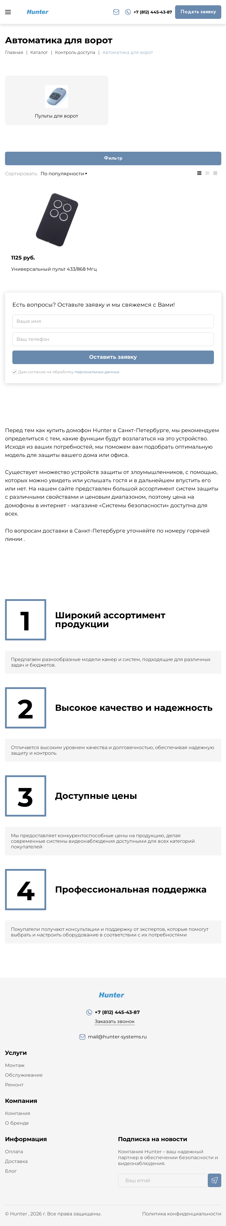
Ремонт (14, 1085)
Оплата (14, 1151)
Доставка (16, 1161)
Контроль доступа (75, 52)
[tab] (199, 173)
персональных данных (96, 371)
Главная (14, 52)
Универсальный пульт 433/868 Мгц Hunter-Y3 (54, 271)
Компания (17, 1113)
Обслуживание (24, 1075)
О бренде (17, 1123)
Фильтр (113, 158)
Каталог (39, 52)
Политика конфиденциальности (181, 1214)
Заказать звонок (114, 1021)
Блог (11, 1171)
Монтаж (14, 1065)
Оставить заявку (113, 357)
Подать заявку (198, 12)
